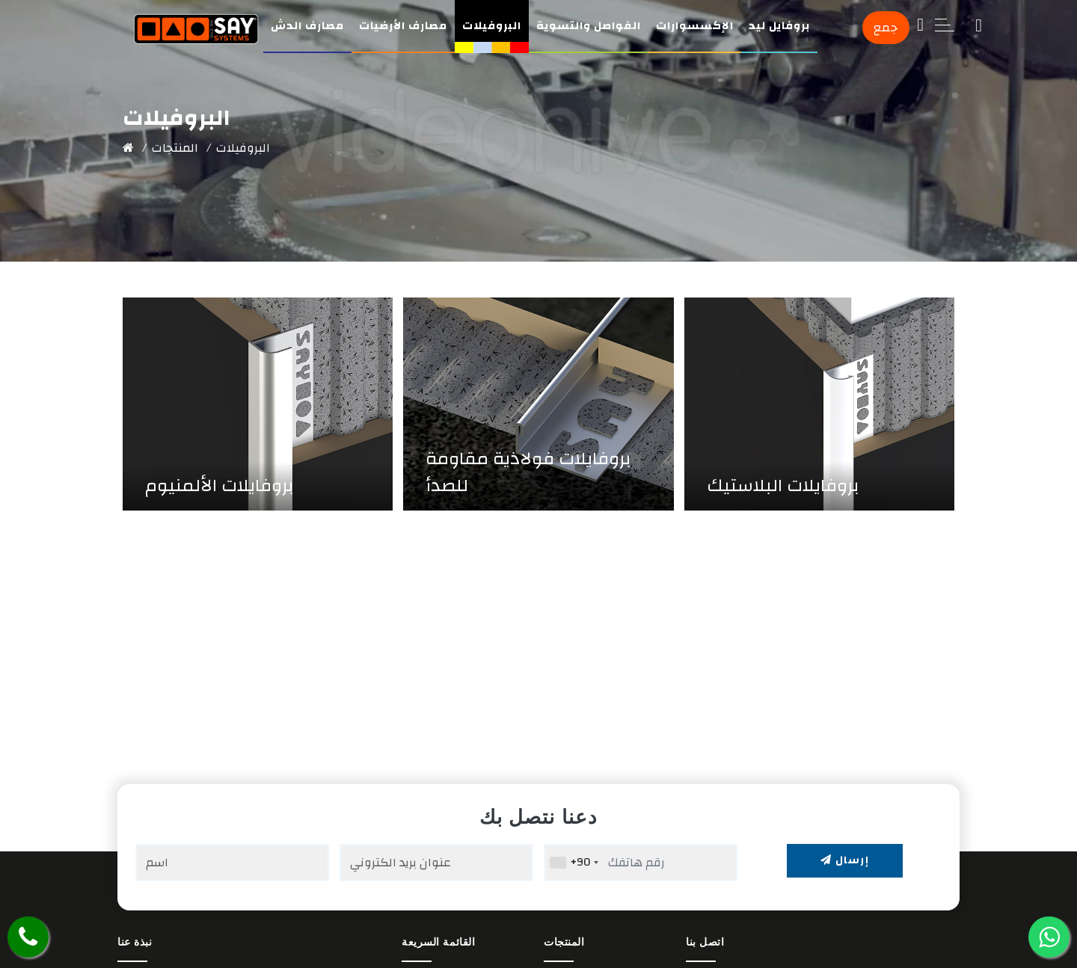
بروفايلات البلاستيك (783, 485)
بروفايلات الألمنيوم (219, 485)
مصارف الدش (307, 26)
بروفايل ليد (779, 26)
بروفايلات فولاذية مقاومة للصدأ (528, 472)
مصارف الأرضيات (403, 26)
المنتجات (175, 148)
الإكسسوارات (695, 26)
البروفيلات (491, 26)
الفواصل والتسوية (588, 26)
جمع (886, 27)
